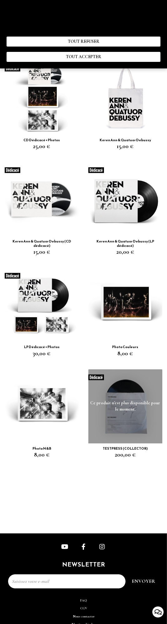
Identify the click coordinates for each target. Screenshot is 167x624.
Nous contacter (84, 616)
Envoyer (143, 581)
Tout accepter (83, 56)
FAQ (83, 600)
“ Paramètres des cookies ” (27, 30)
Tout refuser (83, 41)
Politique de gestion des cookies (77, 30)
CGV (83, 608)
